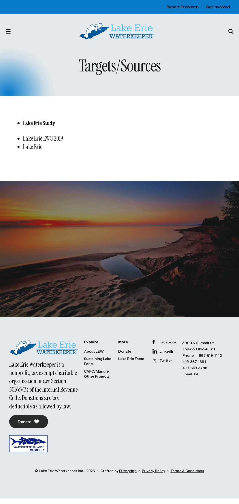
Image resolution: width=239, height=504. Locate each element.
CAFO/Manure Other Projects (96, 379)
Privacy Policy (153, 476)
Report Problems (183, 6)
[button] (10, 33)
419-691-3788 (194, 373)
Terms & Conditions (188, 476)
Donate (30, 427)
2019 (58, 143)
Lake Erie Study (39, 127)
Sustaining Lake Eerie (97, 366)
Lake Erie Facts (131, 363)
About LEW (94, 356)
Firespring (127, 476)
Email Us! (190, 379)
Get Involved (218, 6)
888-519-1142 (210, 360)
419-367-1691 (194, 366)
